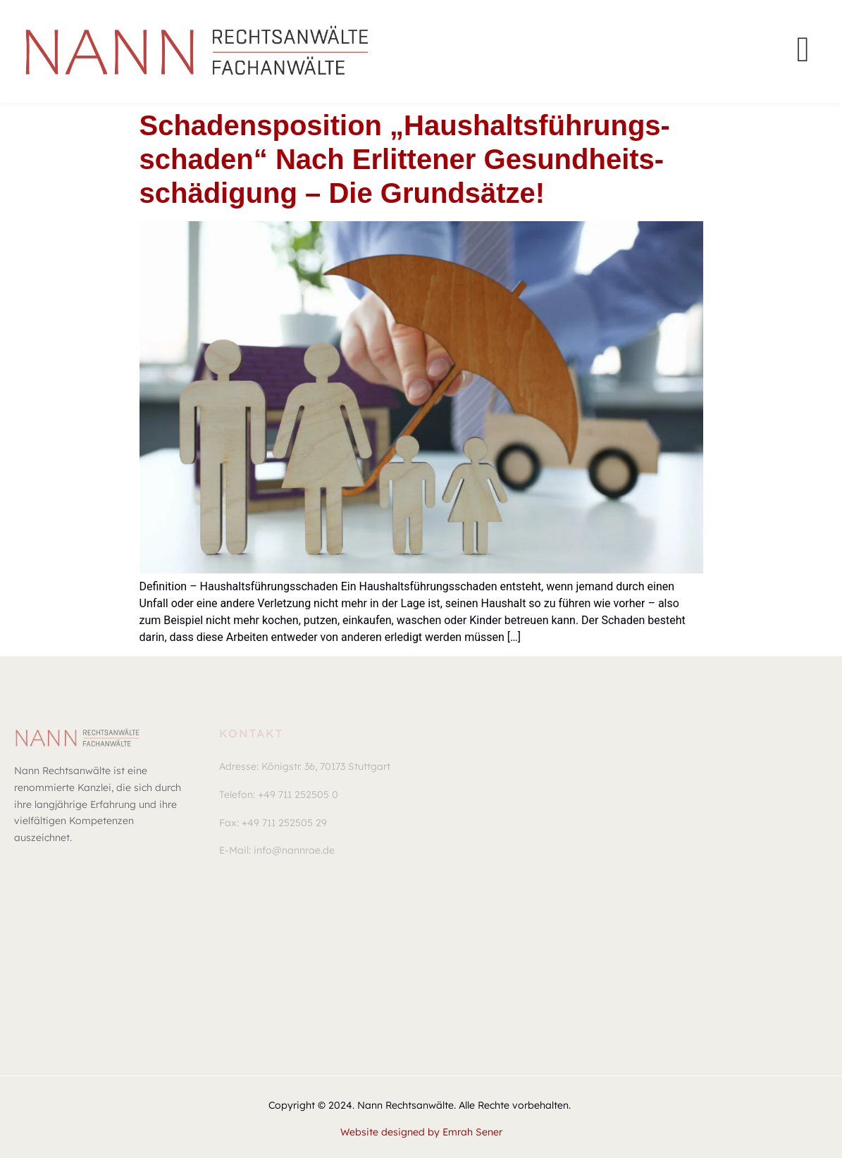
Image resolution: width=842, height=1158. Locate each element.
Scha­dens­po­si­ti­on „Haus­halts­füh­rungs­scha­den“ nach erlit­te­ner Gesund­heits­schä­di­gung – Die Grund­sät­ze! (405, 159)
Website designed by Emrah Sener (421, 1132)
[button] (304, 767)
